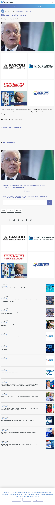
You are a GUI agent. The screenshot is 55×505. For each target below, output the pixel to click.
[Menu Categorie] (52, 2)
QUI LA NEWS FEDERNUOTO (12, 127)
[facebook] (10, 220)
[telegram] (27, 220)
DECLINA (26, 500)
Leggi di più (37, 500)
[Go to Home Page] (17, 11)
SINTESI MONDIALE (9, 142)
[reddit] (14, 220)
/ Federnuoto (27, 11)
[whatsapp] (31, 220)
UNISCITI (27, 191)
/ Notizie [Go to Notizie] (20, 11)
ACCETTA (16, 500)
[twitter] (18, 220)
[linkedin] (22, 220)
